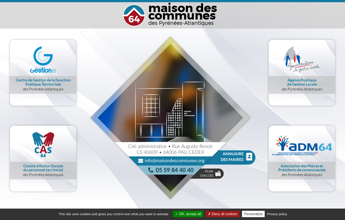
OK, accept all (188, 214)
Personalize (253, 214)
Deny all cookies (222, 214)
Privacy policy (277, 214)
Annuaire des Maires (236, 156)
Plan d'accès (210, 173)
